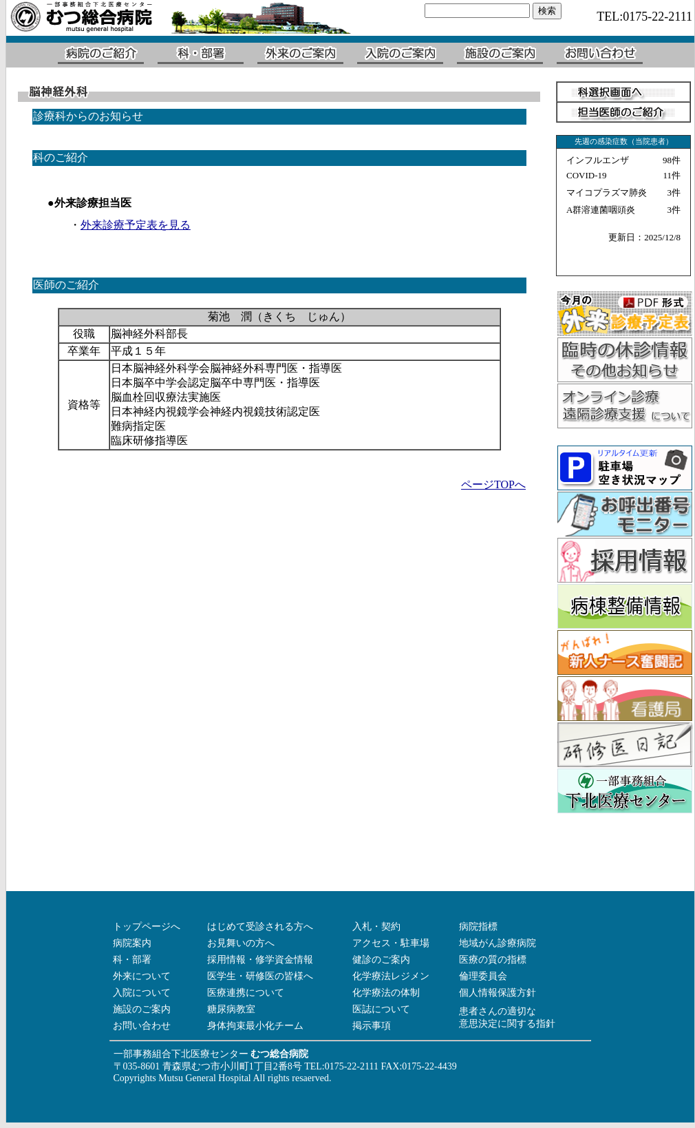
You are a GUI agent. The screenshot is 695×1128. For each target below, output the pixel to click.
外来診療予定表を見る (136, 225)
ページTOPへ (493, 484)
